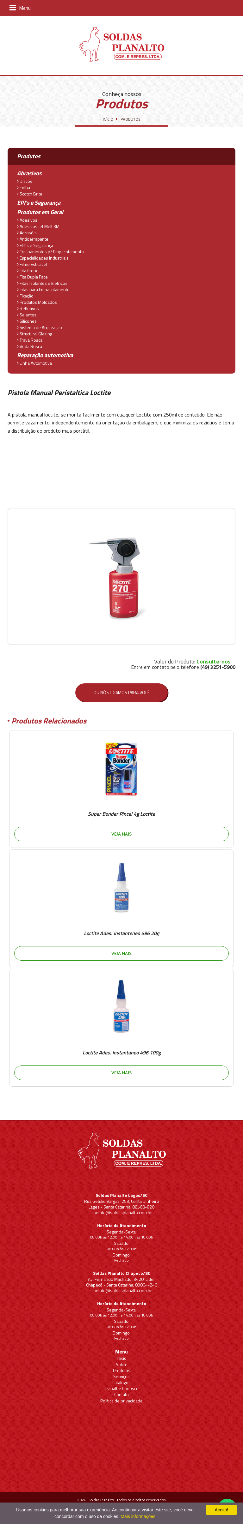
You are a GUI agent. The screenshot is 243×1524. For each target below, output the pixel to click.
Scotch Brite (29, 193)
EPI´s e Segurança (35, 245)
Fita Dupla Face (32, 276)
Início (122, 1358)
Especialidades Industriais (43, 257)
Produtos (121, 1370)
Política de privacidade (121, 1400)
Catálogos (121, 1382)
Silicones (27, 320)
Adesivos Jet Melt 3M (38, 226)
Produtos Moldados (37, 301)
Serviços (121, 1376)
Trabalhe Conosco (122, 1388)
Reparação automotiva (45, 355)
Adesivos (27, 219)
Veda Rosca (29, 346)
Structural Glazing (34, 333)
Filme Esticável (32, 264)
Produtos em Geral (40, 212)
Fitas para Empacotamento (43, 289)
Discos (24, 180)
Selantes (26, 314)
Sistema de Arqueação (39, 327)
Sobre (122, 1364)
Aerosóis (27, 232)
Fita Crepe (28, 270)
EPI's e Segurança (38, 202)
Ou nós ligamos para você (121, 692)
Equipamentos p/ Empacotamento (50, 251)
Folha (23, 187)
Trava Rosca (29, 339)
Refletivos (28, 308)
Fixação (25, 295)
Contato (121, 1394)
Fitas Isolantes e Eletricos (42, 282)
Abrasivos (29, 173)
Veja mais (121, 834)
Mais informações (138, 1516)
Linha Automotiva (34, 362)
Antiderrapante (32, 238)
